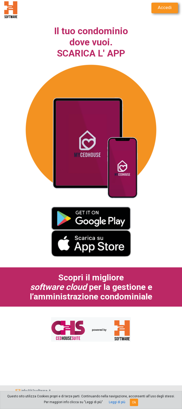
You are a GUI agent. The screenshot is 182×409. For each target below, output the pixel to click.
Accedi (165, 7)
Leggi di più (117, 402)
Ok (134, 402)
